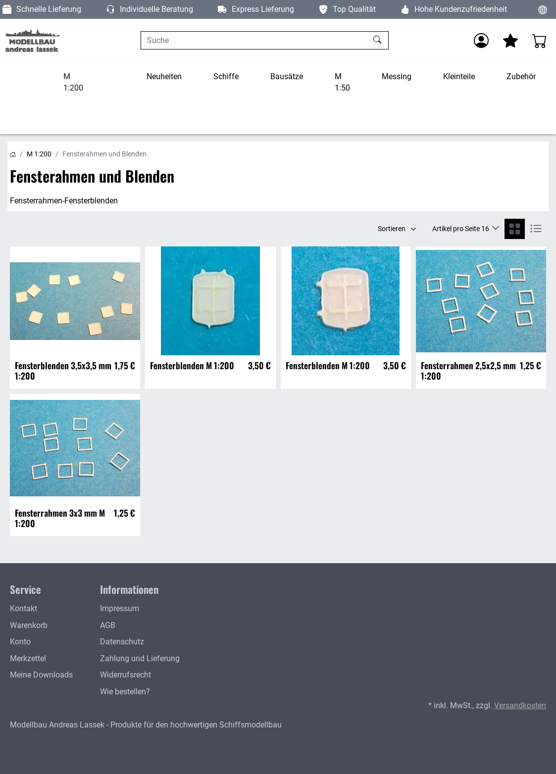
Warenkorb (29, 625)
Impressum (119, 608)
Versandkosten (520, 705)
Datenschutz (122, 641)
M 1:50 (342, 82)
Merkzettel (28, 658)
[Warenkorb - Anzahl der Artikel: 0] (540, 40)
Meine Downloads (41, 674)
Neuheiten (164, 76)
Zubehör (521, 76)
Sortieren (391, 229)
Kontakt (23, 608)
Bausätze (286, 76)
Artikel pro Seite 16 (461, 229)
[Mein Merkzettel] (510, 40)
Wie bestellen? (125, 691)
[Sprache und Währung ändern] (543, 9)
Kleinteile (459, 76)
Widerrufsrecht (125, 674)
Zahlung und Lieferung (140, 658)
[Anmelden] (481, 40)
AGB (107, 625)
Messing (396, 76)
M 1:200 (73, 82)
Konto (20, 641)
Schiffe (226, 76)
